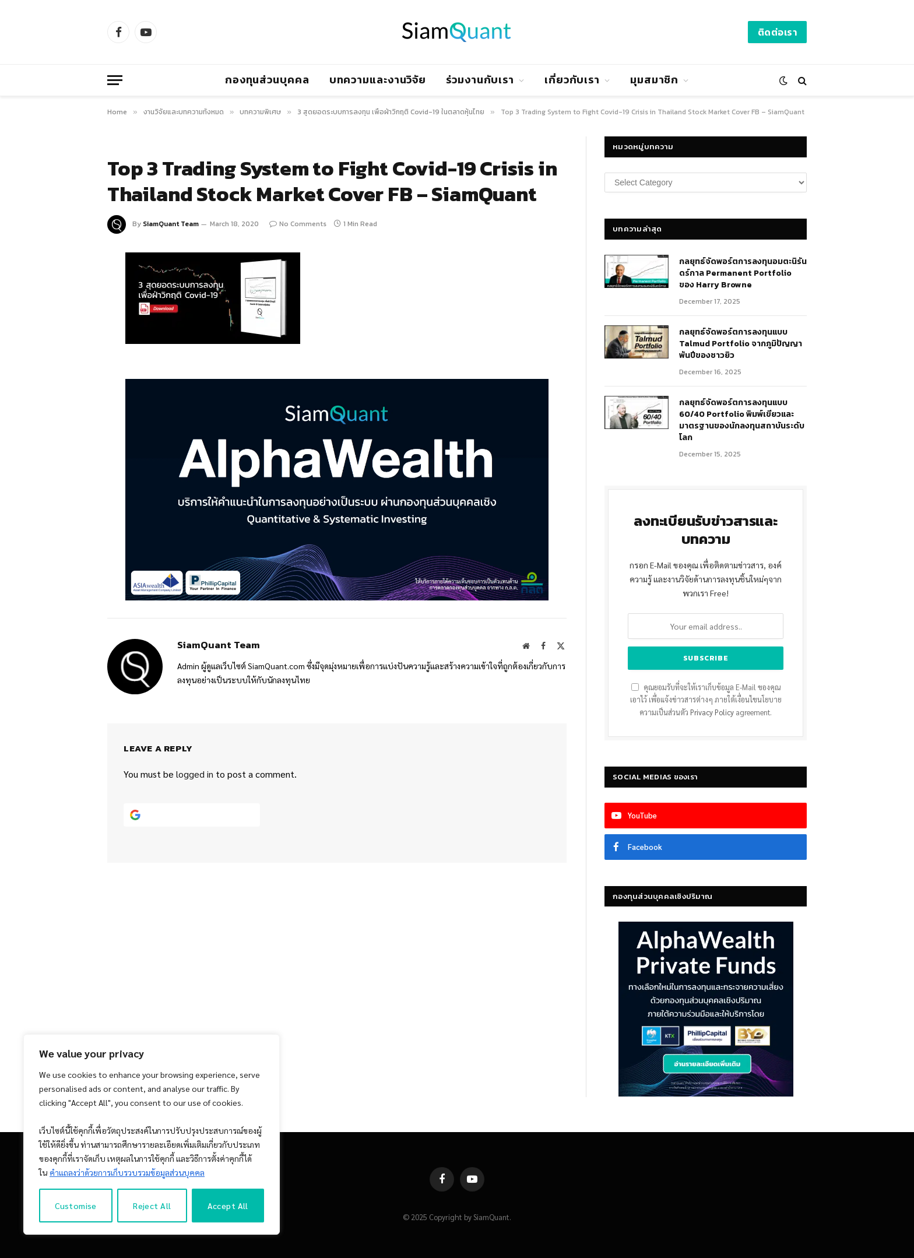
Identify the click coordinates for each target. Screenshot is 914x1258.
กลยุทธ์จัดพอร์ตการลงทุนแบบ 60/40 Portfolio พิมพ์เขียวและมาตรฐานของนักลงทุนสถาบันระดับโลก (741, 420)
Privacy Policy (712, 712)
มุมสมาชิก (654, 79)
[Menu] (114, 80)
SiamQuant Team (171, 224)
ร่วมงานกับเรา (480, 79)
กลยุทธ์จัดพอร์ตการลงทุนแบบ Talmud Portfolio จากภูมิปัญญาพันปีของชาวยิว (740, 343)
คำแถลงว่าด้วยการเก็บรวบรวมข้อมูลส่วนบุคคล (127, 1172)
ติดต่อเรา (777, 32)
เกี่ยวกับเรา (572, 79)
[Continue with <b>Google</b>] (192, 815)
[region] (151, 1134)
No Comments (297, 224)
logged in (194, 774)
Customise (76, 1205)
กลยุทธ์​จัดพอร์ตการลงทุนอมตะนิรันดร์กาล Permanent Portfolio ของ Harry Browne (743, 273)
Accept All (228, 1205)
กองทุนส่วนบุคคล (267, 79)
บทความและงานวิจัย (378, 79)
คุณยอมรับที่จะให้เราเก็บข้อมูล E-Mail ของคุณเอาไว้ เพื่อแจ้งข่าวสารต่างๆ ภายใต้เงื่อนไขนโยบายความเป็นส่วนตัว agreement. (706, 700)
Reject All (152, 1205)
